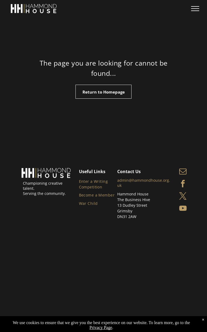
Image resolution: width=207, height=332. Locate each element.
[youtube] (182, 209)
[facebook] (182, 184)
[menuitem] (98, 184)
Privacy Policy (83, 320)
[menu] (195, 9)
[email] (182, 172)
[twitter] (182, 197)
